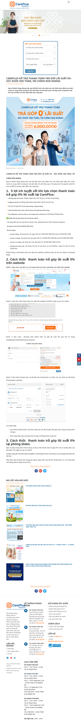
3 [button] (37, 35)
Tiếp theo (30, 71)
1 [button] (32, 35)
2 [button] (35, 35)
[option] (40, 21)
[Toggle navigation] (68, 2)
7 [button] (46, 35)
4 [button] (39, 35)
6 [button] (43, 35)
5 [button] (41, 35)
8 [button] (48, 35)
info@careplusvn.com (55, 641)
